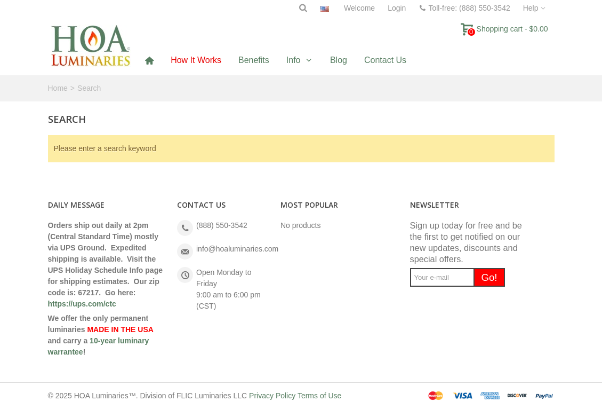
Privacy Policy (272, 395)
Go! (489, 277)
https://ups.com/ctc (82, 304)
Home (58, 88)
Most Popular (309, 205)
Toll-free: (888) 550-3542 (464, 8)
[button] (300, 60)
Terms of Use (319, 395)
